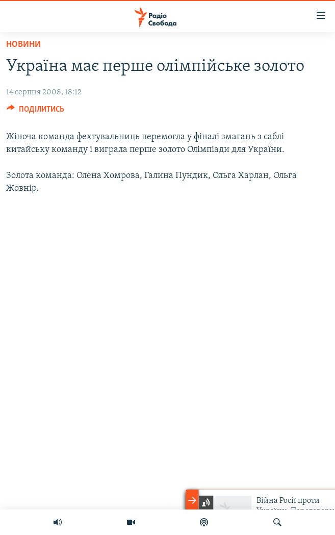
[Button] (35, 111)
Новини (23, 44)
